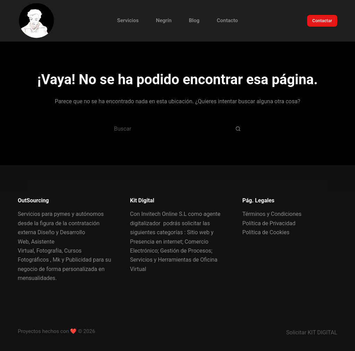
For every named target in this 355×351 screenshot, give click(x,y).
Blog (194, 20)
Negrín (164, 20)
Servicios (128, 20)
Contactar (322, 20)
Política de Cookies (265, 232)
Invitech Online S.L (164, 214)
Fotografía (49, 250)
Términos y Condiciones (272, 214)
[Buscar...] (169, 128)
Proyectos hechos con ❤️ (47, 331)
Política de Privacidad (268, 223)
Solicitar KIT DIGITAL (311, 332)
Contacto (227, 20)
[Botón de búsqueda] (238, 128)
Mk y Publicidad (72, 259)
